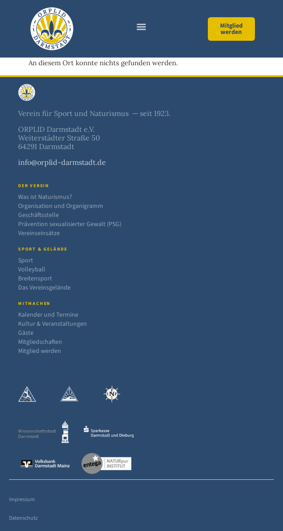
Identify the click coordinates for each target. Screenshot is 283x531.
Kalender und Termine (48, 314)
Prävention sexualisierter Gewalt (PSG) (69, 224)
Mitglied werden (39, 351)
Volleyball (31, 269)
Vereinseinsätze (39, 233)
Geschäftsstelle (38, 215)
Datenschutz (23, 518)
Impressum (22, 499)
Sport (25, 260)
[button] (141, 26)
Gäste (26, 333)
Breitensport (35, 278)
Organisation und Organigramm (60, 206)
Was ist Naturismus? (45, 197)
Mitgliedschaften (40, 342)
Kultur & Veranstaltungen (52, 323)
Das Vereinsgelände (44, 287)
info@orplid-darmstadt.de (62, 162)
